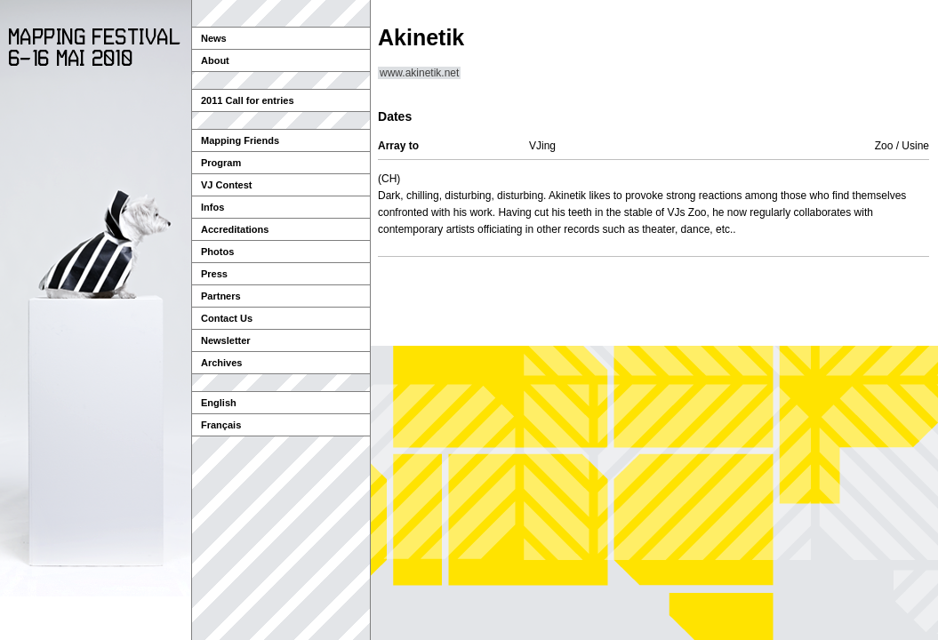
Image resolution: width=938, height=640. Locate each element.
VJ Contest (226, 185)
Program (221, 162)
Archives (221, 362)
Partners (221, 296)
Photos (217, 251)
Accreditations (235, 229)
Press (214, 273)
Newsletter (226, 340)
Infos (212, 207)
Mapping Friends (240, 140)
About (215, 60)
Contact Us (227, 318)
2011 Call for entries (247, 100)
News (214, 38)
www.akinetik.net (419, 73)
